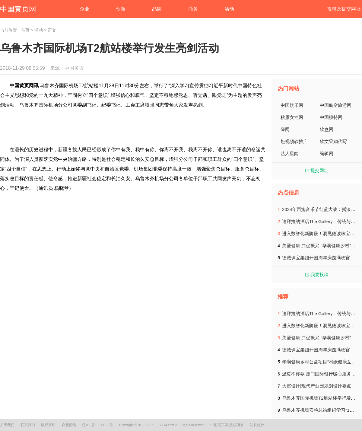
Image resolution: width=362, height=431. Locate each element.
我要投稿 (317, 274)
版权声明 (48, 425)
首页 (25, 30)
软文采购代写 (333, 141)
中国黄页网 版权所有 (227, 425)
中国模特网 (331, 117)
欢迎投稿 (69, 425)
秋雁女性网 (292, 117)
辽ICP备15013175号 (97, 425)
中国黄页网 (18, 9)
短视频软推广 (294, 141)
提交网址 (317, 170)
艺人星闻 (290, 153)
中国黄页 (74, 68)
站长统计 (257, 425)
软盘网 (326, 129)
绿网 (285, 129)
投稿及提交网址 (344, 8)
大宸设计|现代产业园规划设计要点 (316, 385)
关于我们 (7, 425)
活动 (38, 30)
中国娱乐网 (292, 105)
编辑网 (326, 153)
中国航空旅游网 (335, 105)
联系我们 (28, 425)
